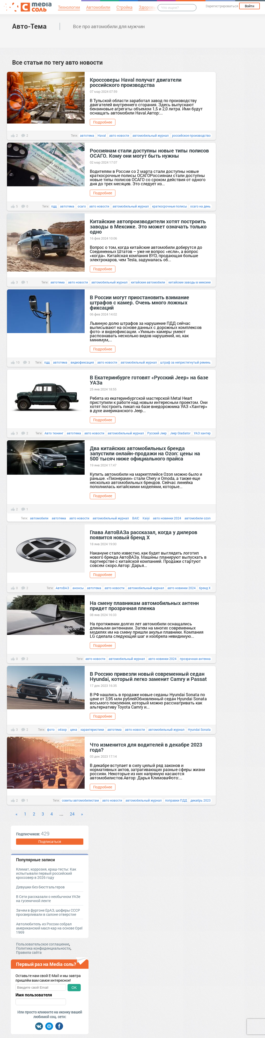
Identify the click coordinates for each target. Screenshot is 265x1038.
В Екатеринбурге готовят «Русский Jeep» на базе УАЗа (149, 380)
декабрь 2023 (200, 800)
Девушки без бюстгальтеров (40, 887)
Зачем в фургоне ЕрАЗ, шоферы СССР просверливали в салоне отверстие (48, 912)
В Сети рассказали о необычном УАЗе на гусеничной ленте (48, 898)
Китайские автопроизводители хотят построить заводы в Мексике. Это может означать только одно (148, 226)
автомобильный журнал (150, 135)
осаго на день (200, 206)
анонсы (78, 588)
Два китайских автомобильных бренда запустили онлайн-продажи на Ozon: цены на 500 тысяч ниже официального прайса (145, 453)
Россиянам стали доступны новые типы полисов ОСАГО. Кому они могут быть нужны (149, 153)
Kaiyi (146, 518)
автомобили (39, 518)
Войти (249, 6)
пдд (54, 206)
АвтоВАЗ (62, 588)
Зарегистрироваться (221, 6)
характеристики (92, 729)
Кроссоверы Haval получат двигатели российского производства (135, 82)
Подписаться (49, 841)
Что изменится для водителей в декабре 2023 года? (146, 747)
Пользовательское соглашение (42, 944)
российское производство (191, 135)
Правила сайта (29, 952)
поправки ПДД (176, 800)
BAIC (135, 518)
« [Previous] (17, 814)
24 (72, 814)
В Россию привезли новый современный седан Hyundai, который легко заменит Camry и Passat (148, 676)
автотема (87, 135)
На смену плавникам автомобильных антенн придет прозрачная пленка (144, 605)
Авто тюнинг (54, 433)
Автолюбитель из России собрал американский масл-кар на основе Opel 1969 (49, 928)
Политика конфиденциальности (43, 948)
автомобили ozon (198, 518)
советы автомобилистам (80, 800)
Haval (102, 135)
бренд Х (205, 588)
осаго (82, 206)
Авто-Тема (29, 26)
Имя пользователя (34, 995)
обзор (62, 729)
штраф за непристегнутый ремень (185, 362)
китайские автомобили (148, 282)
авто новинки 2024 (167, 518)
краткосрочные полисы (169, 206)
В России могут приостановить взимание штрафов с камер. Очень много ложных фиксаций (139, 302)
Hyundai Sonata (199, 729)
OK (74, 988)
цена (73, 729)
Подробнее (102, 122)
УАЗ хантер (202, 433)
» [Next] (82, 814)
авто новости (119, 135)
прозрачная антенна (195, 659)
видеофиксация (82, 362)
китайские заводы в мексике (189, 282)
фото (51, 729)
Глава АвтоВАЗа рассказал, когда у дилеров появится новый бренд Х (143, 534)
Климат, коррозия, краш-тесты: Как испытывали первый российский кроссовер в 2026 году (46, 873)
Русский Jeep (157, 433)
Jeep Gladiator (180, 433)
